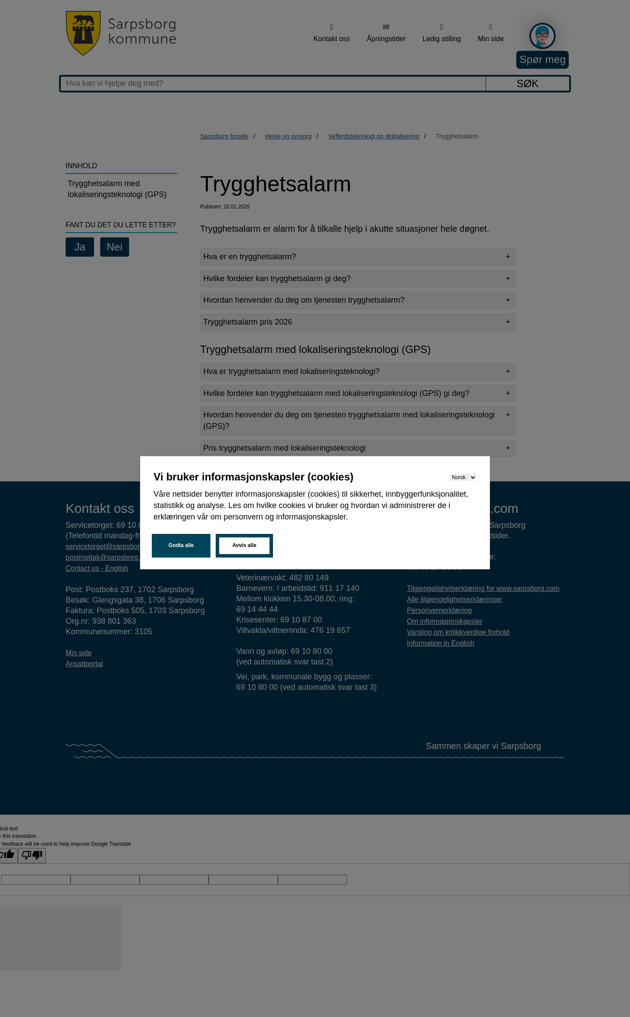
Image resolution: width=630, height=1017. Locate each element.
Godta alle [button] (181, 545)
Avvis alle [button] (244, 545)
